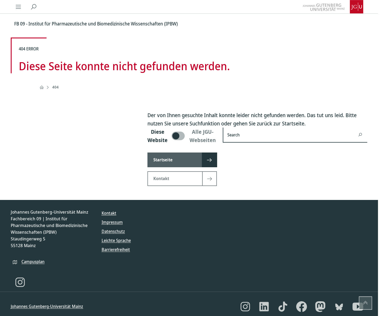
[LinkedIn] (264, 306)
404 (55, 87)
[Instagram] (20, 282)
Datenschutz (113, 231)
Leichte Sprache (116, 240)
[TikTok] (282, 306)
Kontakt (109, 213)
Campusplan (32, 262)
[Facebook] (301, 306)
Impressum (112, 222)
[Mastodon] (320, 306)
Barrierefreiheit (116, 249)
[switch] (181, 136)
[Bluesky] (339, 306)
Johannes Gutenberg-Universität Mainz (47, 306)
